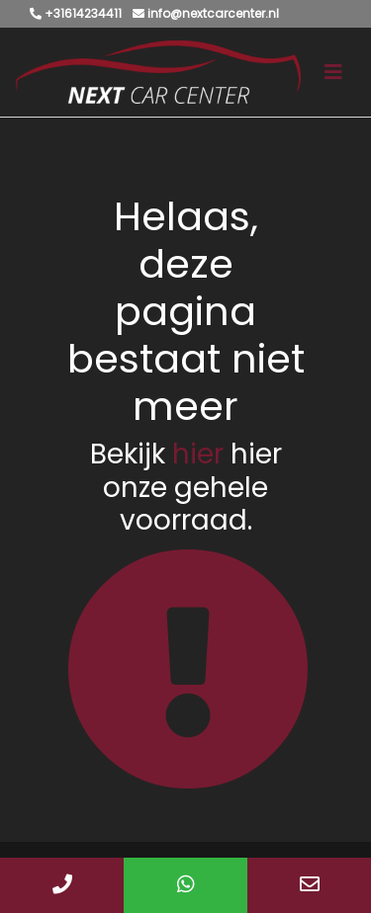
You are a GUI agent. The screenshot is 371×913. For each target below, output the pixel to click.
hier (198, 454)
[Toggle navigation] (333, 72)
